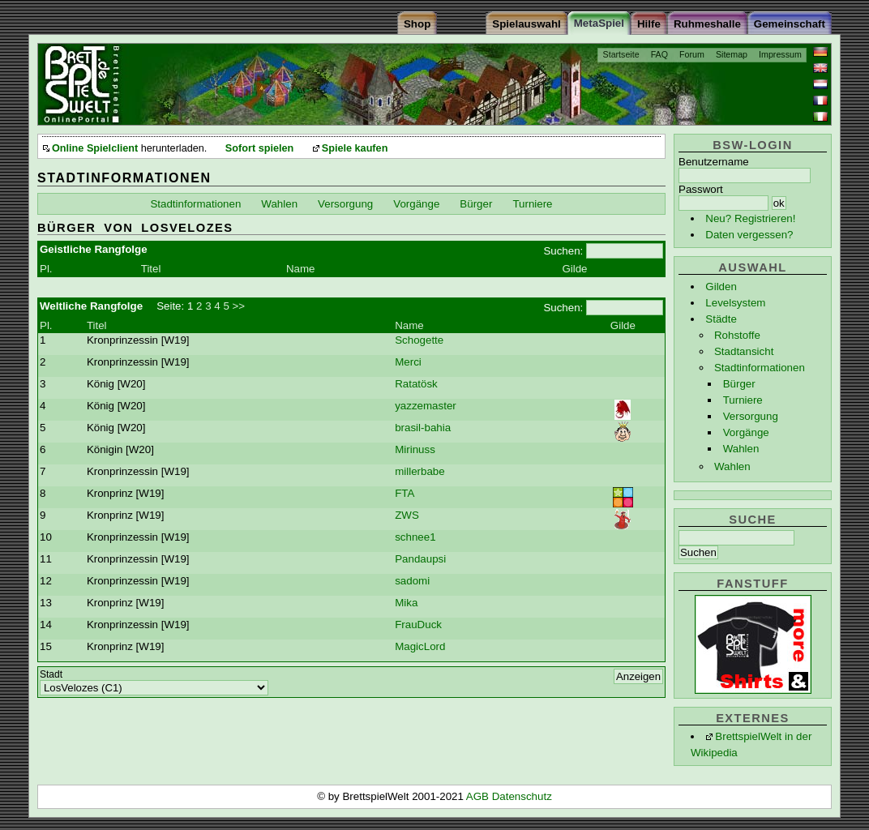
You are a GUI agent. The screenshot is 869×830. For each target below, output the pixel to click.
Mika (406, 603)
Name (300, 269)
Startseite (621, 54)
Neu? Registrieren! (750, 218)
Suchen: (563, 251)
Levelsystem (735, 303)
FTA (404, 493)
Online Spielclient (95, 148)
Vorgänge (746, 432)
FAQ (659, 54)
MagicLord (420, 646)
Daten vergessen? (749, 235)
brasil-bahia (423, 427)
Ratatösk (416, 384)
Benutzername (714, 162)
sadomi (412, 581)
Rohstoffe (737, 335)
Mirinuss (415, 449)
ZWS (407, 515)
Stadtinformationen (759, 368)
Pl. (46, 269)
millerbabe (420, 471)
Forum (691, 54)
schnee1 (415, 537)
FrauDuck (418, 624)
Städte (721, 319)
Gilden (721, 286)
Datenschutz (522, 796)
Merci (408, 362)
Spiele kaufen (355, 148)
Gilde (574, 269)
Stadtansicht (743, 351)
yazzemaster (425, 406)
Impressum (780, 54)
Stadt (51, 674)
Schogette (419, 340)
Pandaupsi (420, 559)
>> (239, 306)
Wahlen (741, 449)
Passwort (701, 189)
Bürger (739, 384)
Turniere (743, 400)
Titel (151, 269)
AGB (479, 796)
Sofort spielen (259, 148)
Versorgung (750, 416)
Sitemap (731, 54)
